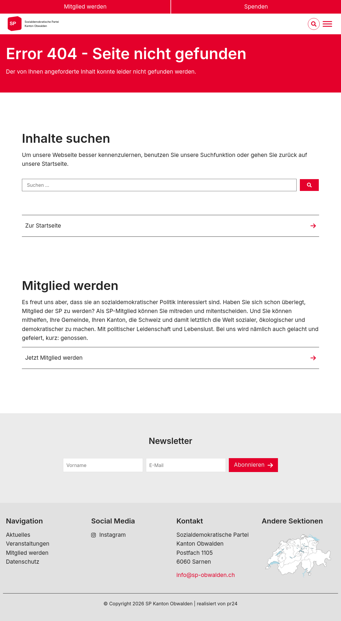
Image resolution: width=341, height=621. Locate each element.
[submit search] (309, 185)
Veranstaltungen (27, 543)
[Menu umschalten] (327, 24)
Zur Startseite (43, 225)
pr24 (232, 604)
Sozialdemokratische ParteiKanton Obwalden (42, 23)
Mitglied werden (85, 6)
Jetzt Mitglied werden (54, 357)
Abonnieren (249, 464)
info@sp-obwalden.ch (205, 575)
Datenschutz (22, 561)
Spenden (256, 6)
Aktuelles (18, 534)
